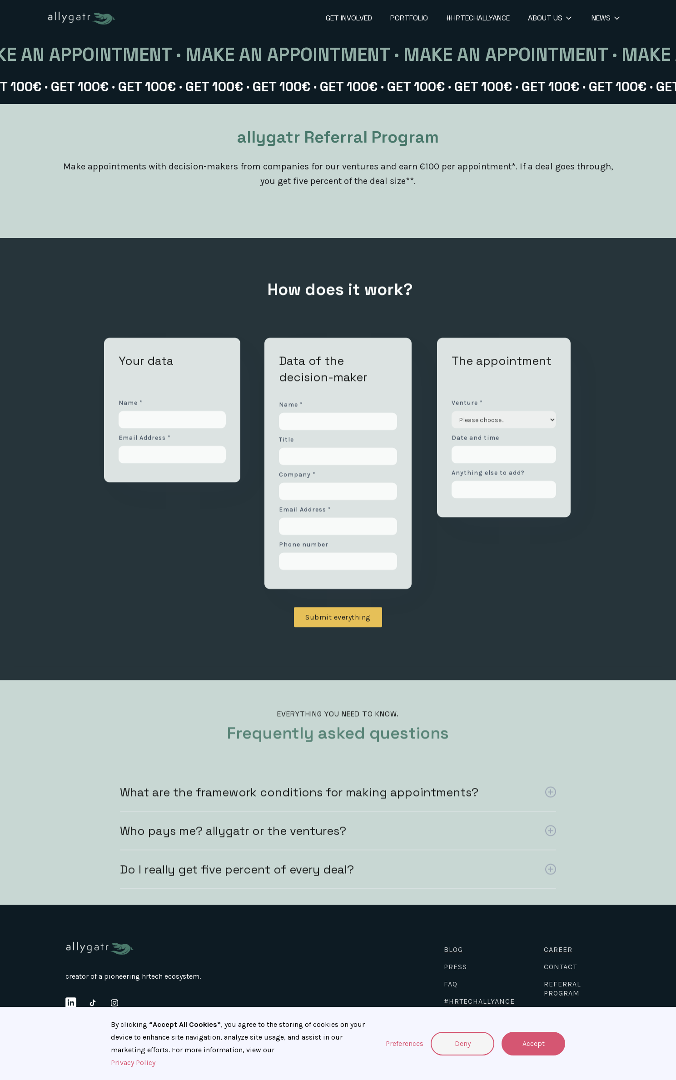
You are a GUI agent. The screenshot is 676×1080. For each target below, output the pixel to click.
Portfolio (409, 18)
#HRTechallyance (478, 18)
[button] (549, 18)
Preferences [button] (404, 1043)
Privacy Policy (133, 1062)
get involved (349, 18)
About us (545, 18)
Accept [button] (533, 1043)
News (601, 18)
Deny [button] (463, 1043)
